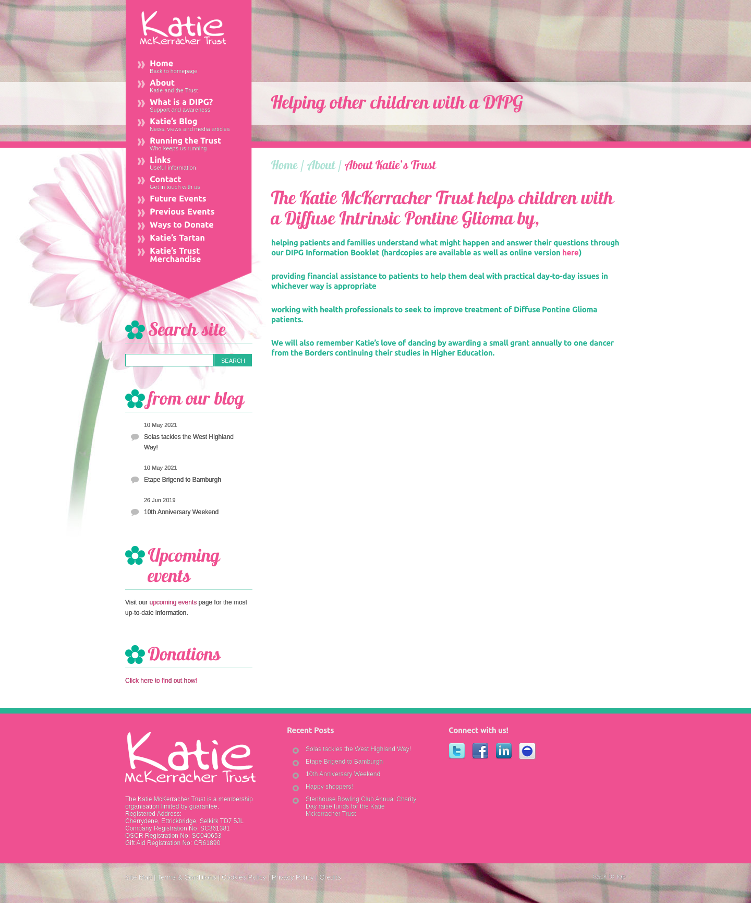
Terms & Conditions (187, 877)
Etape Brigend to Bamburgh (182, 479)
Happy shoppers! (329, 786)
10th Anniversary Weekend (181, 512)
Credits (330, 877)
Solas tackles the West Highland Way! (189, 442)
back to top (609, 876)
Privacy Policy (293, 877)
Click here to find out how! (161, 680)
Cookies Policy (244, 877)
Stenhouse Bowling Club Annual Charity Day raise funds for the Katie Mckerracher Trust (361, 806)
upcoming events (173, 602)
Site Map (138, 877)
